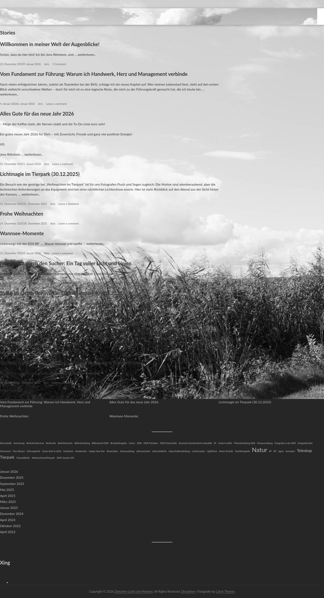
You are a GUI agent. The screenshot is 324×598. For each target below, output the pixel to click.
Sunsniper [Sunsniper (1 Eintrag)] (290, 451)
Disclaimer (188, 591)
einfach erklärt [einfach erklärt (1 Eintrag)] (225, 443)
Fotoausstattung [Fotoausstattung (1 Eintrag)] (265, 443)
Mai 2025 (7, 490)
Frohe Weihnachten (21, 214)
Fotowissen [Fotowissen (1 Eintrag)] (5, 451)
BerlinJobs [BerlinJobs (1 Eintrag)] (51, 443)
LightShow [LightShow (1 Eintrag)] (212, 451)
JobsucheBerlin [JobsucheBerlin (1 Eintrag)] (159, 451)
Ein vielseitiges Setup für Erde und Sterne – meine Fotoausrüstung (72, 323)
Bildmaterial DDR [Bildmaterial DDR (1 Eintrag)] (100, 443)
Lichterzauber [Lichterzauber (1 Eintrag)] (198, 451)
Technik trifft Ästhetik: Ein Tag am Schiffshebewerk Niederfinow (70, 363)
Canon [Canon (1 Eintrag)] (132, 443)
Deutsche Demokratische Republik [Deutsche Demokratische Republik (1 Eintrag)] (195, 443)
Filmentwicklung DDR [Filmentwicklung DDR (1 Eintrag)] (244, 443)
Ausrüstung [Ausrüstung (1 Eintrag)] (18, 443)
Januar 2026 (9, 471)
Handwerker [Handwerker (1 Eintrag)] (81, 451)
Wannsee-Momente (22, 233)
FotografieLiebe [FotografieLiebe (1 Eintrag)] (305, 443)
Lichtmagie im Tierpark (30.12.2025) (40, 174)
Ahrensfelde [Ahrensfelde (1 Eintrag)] (6, 443)
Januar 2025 (9, 508)
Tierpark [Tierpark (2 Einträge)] (7, 457)
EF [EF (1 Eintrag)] (215, 443)
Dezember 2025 (11, 477)
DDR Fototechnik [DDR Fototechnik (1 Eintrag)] (168, 443)
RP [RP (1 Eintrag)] (275, 451)
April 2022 (7, 532)
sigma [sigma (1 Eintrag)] (281, 451)
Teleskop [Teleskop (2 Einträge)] (304, 450)
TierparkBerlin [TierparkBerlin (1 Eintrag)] (23, 457)
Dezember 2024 (11, 514)
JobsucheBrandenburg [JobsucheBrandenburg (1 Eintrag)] (179, 451)
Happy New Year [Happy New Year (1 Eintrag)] (97, 451)
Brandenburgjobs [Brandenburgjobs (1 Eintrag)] (118, 443)
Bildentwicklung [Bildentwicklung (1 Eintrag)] (82, 443)
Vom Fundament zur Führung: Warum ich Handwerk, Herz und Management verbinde (93, 74)
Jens (46, 64)
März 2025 (8, 502)
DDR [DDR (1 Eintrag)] (139, 443)
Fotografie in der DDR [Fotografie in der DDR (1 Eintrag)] (285, 443)
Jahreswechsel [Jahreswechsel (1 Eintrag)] (143, 451)
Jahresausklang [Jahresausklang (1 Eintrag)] (127, 451)
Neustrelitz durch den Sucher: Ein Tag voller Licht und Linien (65, 263)
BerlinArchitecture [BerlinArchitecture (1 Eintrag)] (35, 443)
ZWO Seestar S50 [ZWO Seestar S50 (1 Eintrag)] (65, 457)
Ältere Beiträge (11, 390)
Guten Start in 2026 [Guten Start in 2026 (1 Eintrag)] (51, 451)
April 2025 (7, 496)
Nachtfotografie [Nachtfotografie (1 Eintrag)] (242, 451)
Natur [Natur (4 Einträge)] (259, 449)
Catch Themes (225, 591)
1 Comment (59, 64)
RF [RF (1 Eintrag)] (270, 451)
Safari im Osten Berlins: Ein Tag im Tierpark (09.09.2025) (62, 293)
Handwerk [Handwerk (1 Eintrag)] (68, 451)
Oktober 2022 (10, 526)
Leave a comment (56, 103)
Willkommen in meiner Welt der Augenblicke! (49, 44)
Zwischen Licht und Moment (134, 591)
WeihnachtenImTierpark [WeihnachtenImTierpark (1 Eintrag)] (43, 457)
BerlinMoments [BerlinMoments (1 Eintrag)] (65, 443)
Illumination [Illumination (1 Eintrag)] (112, 451)
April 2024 (7, 520)
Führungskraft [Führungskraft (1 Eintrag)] (33, 451)
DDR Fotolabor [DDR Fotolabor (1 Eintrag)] (151, 443)
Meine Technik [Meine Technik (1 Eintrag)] (226, 451)
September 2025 (12, 484)
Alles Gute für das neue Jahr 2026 (37, 114)
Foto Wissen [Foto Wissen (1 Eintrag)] (19, 451)
